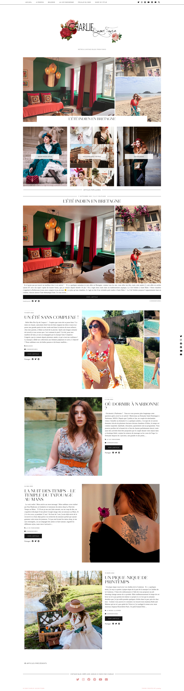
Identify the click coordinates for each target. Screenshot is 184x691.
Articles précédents (35, 663)
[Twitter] (138, 2)
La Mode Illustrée (114, 610)
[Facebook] (152, 2)
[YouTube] (149, 2)
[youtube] (100, 679)
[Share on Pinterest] (38, 301)
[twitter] (77, 679)
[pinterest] (94, 679)
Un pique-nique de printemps (126, 579)
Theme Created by (151, 688)
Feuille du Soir (84, 2)
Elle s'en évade (99, 196)
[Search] (159, 2)
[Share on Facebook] (32, 301)
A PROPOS (40, 2)
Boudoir (51, 2)
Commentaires (155, 301)
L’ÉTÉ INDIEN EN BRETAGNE (92, 201)
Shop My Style (101, 2)
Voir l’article (92, 297)
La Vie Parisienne (66, 2)
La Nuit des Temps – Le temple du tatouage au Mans (49, 495)
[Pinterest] (145, 2)
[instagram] (83, 679)
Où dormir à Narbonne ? (132, 406)
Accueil (28, 2)
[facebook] (88, 679)
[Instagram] (142, 2)
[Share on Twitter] (35, 301)
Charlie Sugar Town (36, 688)
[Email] (155, 2)
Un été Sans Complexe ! (51, 317)
